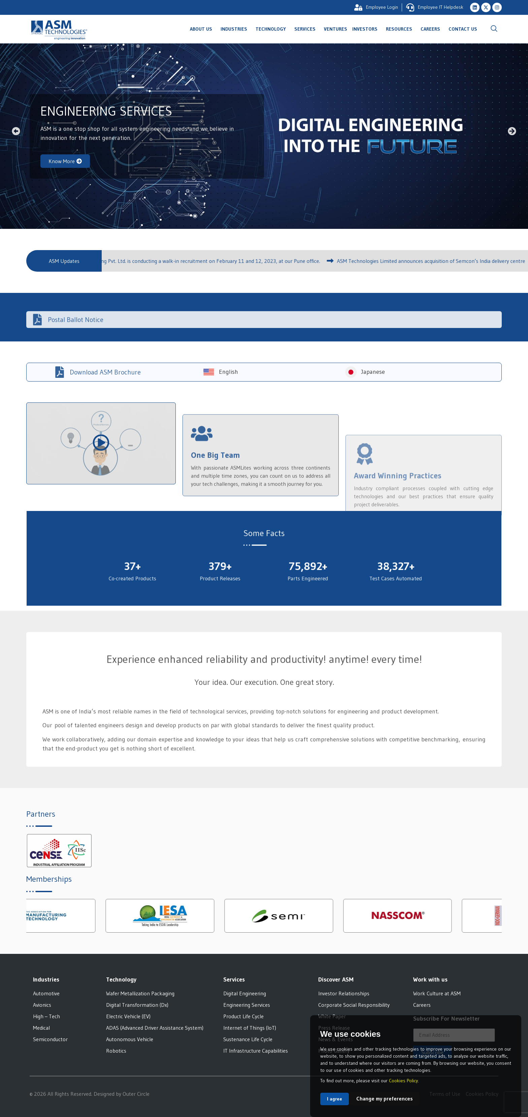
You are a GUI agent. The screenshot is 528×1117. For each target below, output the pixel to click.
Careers (432, 29)
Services (306, 29)
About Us (203, 29)
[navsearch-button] (494, 29)
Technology (272, 29)
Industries (236, 29)
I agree (334, 1099)
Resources (401, 29)
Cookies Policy (403, 1081)
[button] (16, 131)
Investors (366, 29)
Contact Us (463, 29)
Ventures (335, 29)
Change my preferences (384, 1098)
